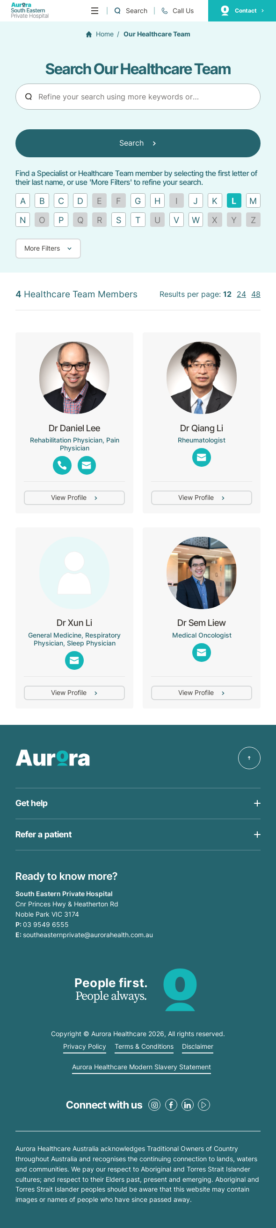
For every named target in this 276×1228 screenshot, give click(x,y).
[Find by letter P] (61, 219)
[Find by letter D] (80, 200)
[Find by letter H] (157, 200)
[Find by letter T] (138, 219)
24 (241, 294)
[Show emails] (87, 465)
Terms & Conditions (144, 1046)
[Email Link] (201, 457)
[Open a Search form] (130, 11)
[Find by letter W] (196, 219)
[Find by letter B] (42, 200)
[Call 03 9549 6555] (177, 11)
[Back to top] (249, 758)
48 (256, 294)
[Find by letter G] (138, 200)
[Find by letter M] (253, 200)
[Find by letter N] (22, 219)
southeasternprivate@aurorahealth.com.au (88, 935)
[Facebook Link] (171, 1105)
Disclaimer (197, 1046)
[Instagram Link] (154, 1105)
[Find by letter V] (176, 219)
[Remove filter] (234, 200)
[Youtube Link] (204, 1105)
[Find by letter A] (22, 200)
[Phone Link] (62, 465)
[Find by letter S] (118, 219)
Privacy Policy (84, 1046)
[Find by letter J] (196, 200)
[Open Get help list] (138, 803)
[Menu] (94, 10)
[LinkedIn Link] (188, 1105)
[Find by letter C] (61, 200)
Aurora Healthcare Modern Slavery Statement (141, 1067)
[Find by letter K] (215, 200)
